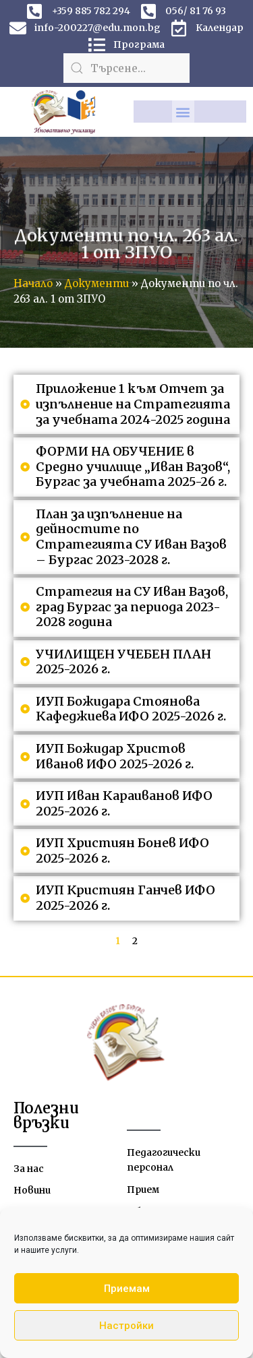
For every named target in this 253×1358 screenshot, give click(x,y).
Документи (97, 283)
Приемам (127, 1289)
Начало (33, 283)
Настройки (126, 1326)
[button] (183, 111)
